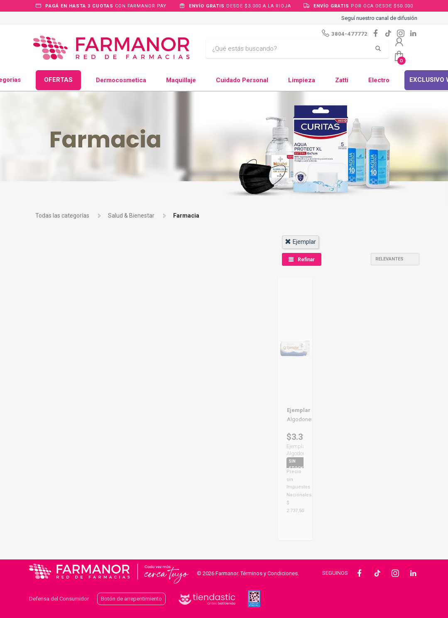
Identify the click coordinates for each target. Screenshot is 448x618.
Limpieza (301, 80)
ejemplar (300, 241)
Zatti (341, 80)
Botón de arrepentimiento (131, 599)
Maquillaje (181, 80)
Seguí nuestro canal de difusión (379, 18)
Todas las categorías (62, 215)
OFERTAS (58, 79)
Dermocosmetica (121, 80)
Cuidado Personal (242, 80)
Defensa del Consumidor (59, 599)
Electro (378, 80)
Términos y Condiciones (269, 573)
